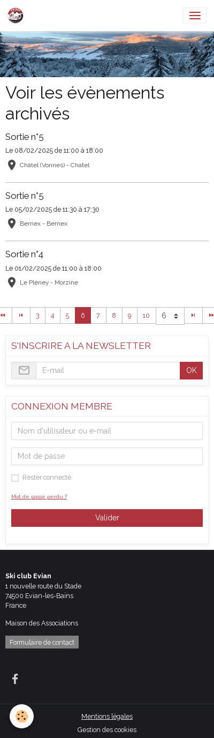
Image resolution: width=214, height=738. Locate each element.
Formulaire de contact (42, 642)
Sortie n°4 (24, 254)
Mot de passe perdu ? (39, 497)
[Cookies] (22, 716)
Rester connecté (46, 477)
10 (146, 315)
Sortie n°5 (24, 136)
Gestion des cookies (107, 730)
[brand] (17, 16)
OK (191, 370)
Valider (107, 517)
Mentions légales (107, 716)
